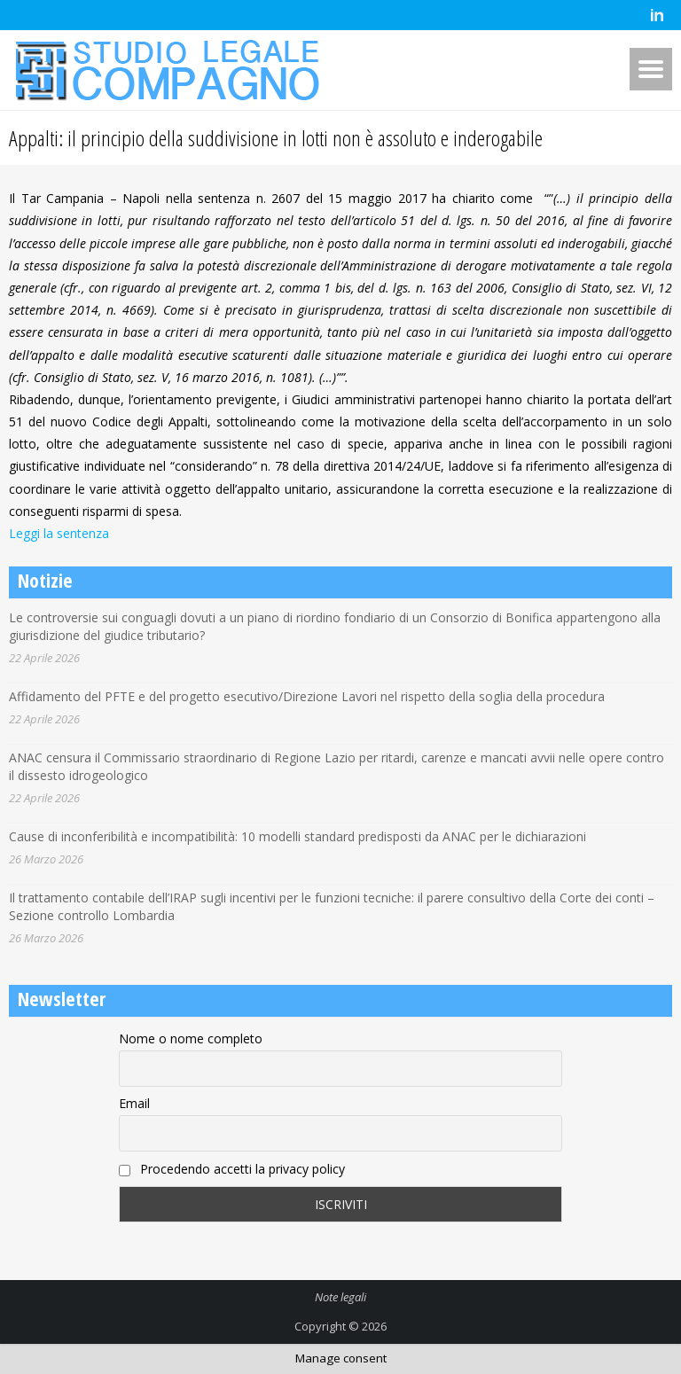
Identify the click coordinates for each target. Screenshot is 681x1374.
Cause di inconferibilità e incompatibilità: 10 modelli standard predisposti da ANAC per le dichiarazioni (297, 836)
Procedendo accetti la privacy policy (232, 1168)
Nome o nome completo (190, 1038)
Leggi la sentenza (59, 533)
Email (134, 1103)
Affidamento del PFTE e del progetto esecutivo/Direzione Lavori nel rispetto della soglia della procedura (307, 696)
